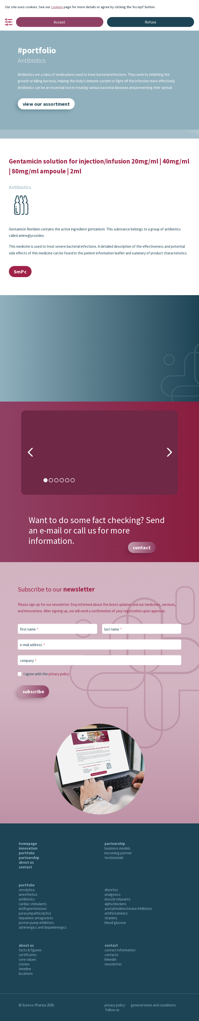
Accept (59, 22)
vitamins (111, 918)
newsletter (113, 964)
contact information (120, 950)
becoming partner (118, 853)
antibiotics (27, 899)
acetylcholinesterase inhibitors (128, 908)
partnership (29, 857)
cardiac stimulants (33, 903)
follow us (112, 1009)
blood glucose (115, 922)
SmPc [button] (20, 271)
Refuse (150, 22)
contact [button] (142, 547)
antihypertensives (33, 908)
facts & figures (30, 950)
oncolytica (27, 889)
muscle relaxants (117, 899)
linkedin (110, 959)
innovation (28, 848)
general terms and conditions (153, 1005)
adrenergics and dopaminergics (43, 927)
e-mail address (32, 644)
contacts (111, 954)
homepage (28, 843)
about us (26, 862)
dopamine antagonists (36, 918)
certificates (28, 954)
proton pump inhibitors (36, 922)
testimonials (114, 857)
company (28, 660)
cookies (57, 7)
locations (26, 973)
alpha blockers (116, 903)
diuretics (111, 889)
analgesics (113, 894)
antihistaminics (116, 913)
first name (29, 629)
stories (24, 964)
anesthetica (28, 894)
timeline (25, 968)
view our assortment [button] (46, 104)
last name (113, 629)
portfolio (27, 853)
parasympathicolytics (35, 913)
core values (27, 959)
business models (117, 848)
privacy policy (59, 674)
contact (25, 867)
